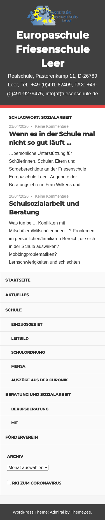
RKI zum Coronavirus (36, 483)
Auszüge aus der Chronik (39, 380)
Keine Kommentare (52, 126)
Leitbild (20, 338)
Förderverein (21, 437)
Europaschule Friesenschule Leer (53, 49)
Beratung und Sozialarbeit (38, 394)
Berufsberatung (29, 409)
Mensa (18, 366)
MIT (14, 422)
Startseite (17, 280)
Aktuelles (17, 294)
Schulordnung (28, 352)
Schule (13, 310)
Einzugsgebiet (26, 324)
